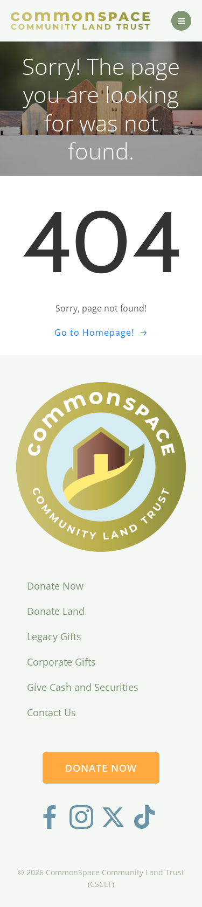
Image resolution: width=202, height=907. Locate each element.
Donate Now (55, 585)
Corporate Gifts (61, 661)
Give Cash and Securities (82, 687)
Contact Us (51, 712)
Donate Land (56, 611)
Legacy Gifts (54, 636)
